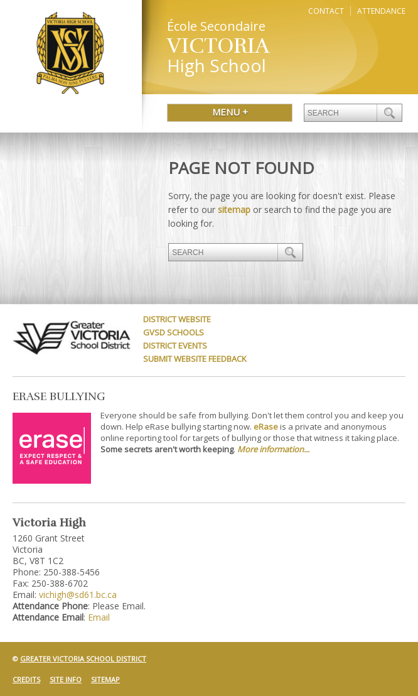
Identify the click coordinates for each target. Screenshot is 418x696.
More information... (273, 449)
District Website (177, 319)
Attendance (381, 11)
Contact (326, 11)
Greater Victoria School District (83, 658)
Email (99, 617)
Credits (26, 679)
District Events (175, 345)
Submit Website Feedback (195, 358)
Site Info (66, 679)
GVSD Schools (173, 332)
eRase (266, 426)
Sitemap (105, 679)
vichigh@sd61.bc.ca (78, 595)
